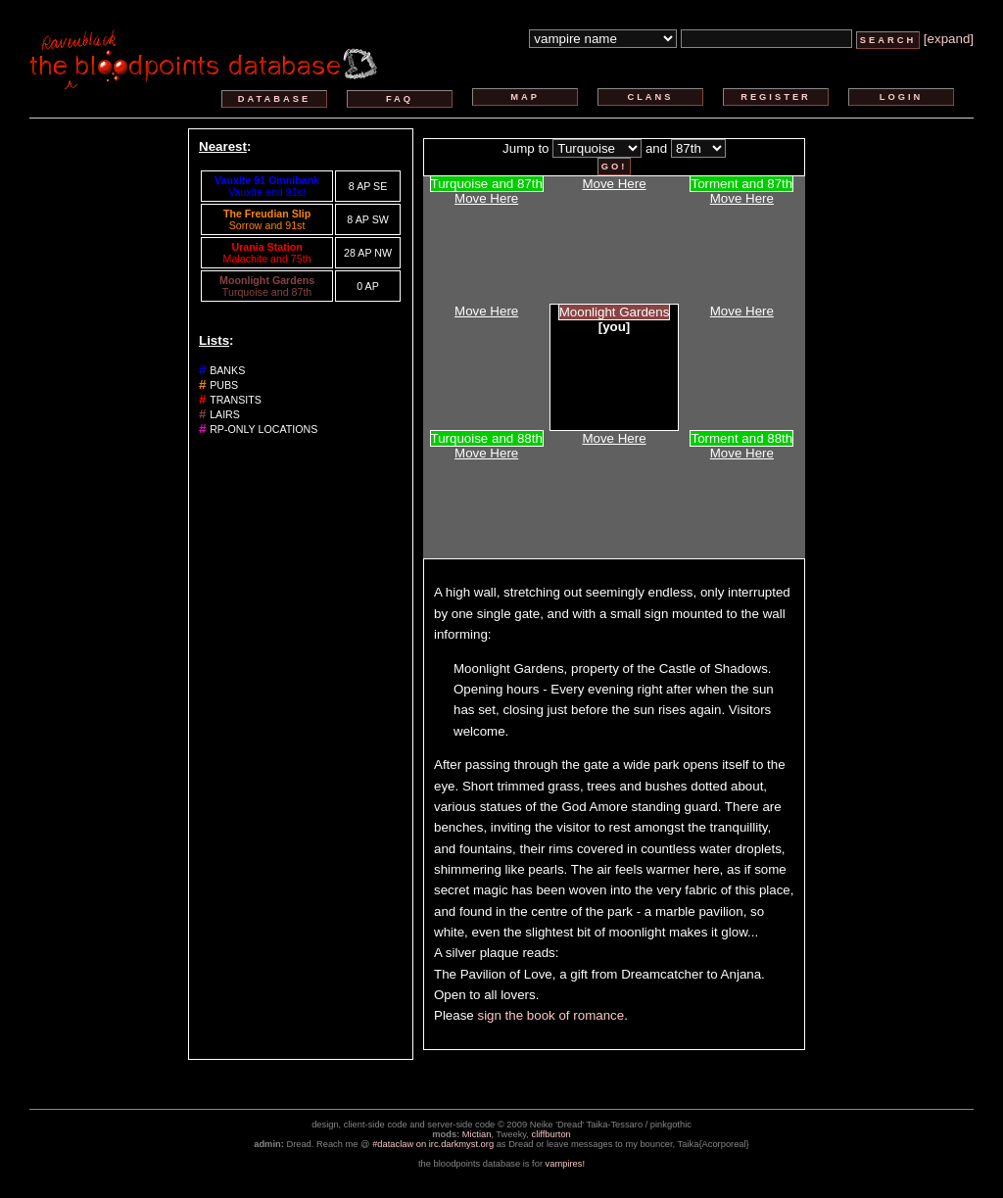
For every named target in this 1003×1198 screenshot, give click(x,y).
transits (236, 400)
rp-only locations (263, 429)
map (525, 97)
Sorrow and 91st (267, 225)
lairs (225, 414)
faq (399, 99)
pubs (224, 385)
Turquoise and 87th (266, 292)
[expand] (949, 38)
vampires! (565, 1164)
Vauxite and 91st (267, 192)
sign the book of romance (550, 1015)
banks (227, 370)
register (775, 97)
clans (650, 97)
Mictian (477, 1134)
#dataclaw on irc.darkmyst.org (433, 1144)
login (902, 97)
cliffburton (551, 1134)
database (274, 99)
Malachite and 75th (267, 258)
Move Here (486, 198)
